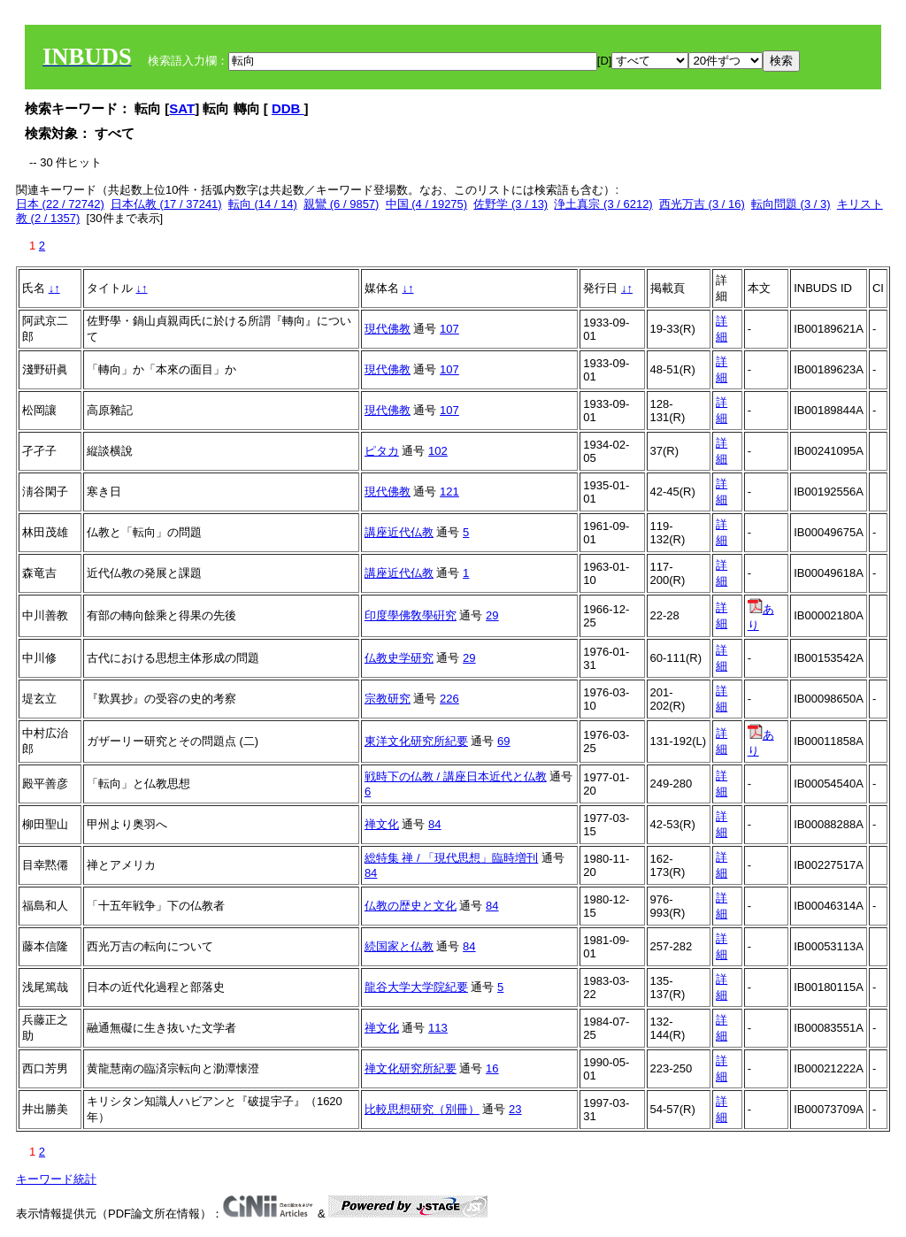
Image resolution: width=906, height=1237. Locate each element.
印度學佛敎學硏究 (411, 615)
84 (434, 824)
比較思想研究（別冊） (422, 1109)
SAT (182, 108)
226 (449, 698)
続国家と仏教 (399, 946)
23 (515, 1109)
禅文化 (382, 824)
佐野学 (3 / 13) (510, 204)
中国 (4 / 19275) (427, 204)
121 (449, 491)
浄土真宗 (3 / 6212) (603, 204)
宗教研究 (388, 698)
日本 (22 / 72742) (60, 204)
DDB (288, 108)
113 (438, 1027)
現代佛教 (388, 328)
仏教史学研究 (399, 658)
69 (503, 741)
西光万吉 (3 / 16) (702, 204)
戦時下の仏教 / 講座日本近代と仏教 (456, 776)
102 (438, 450)
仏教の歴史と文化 (411, 905)
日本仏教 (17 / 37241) (166, 204)
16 (492, 1068)
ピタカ (382, 450)
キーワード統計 (56, 1179)
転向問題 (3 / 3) (791, 204)
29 (492, 615)
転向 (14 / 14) (262, 204)
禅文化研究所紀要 (411, 1068)
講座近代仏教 (399, 532)
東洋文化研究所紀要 (416, 741)
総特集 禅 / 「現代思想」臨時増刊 (451, 857)
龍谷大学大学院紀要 (416, 987)
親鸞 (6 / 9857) (341, 204)
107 (449, 328)
